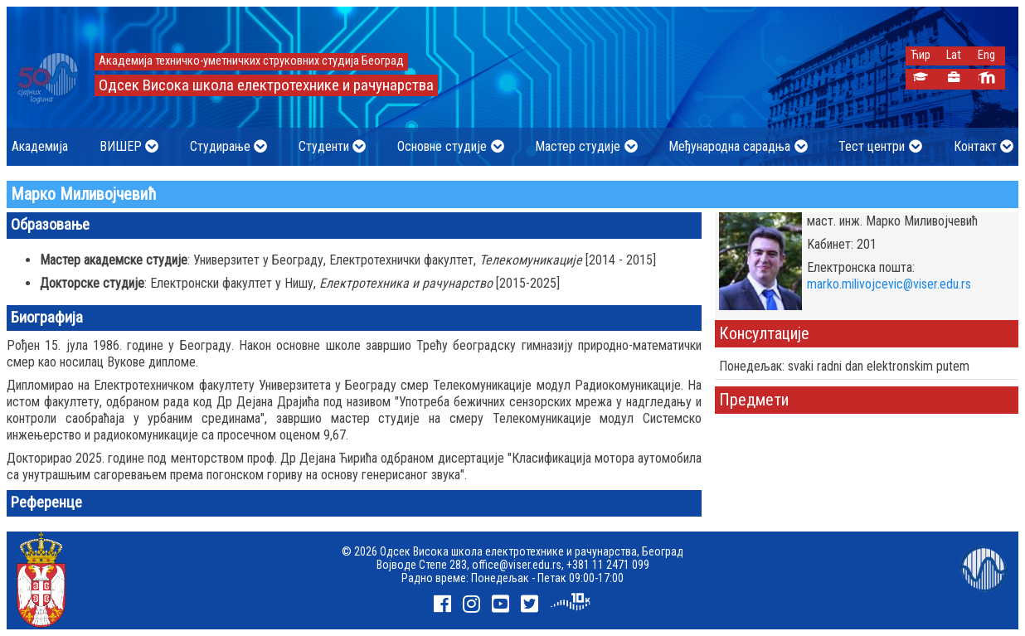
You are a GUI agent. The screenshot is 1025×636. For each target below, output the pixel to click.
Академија (40, 146)
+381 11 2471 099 (607, 564)
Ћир (920, 55)
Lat (953, 55)
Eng (986, 55)
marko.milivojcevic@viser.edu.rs (889, 284)
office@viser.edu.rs (516, 564)
